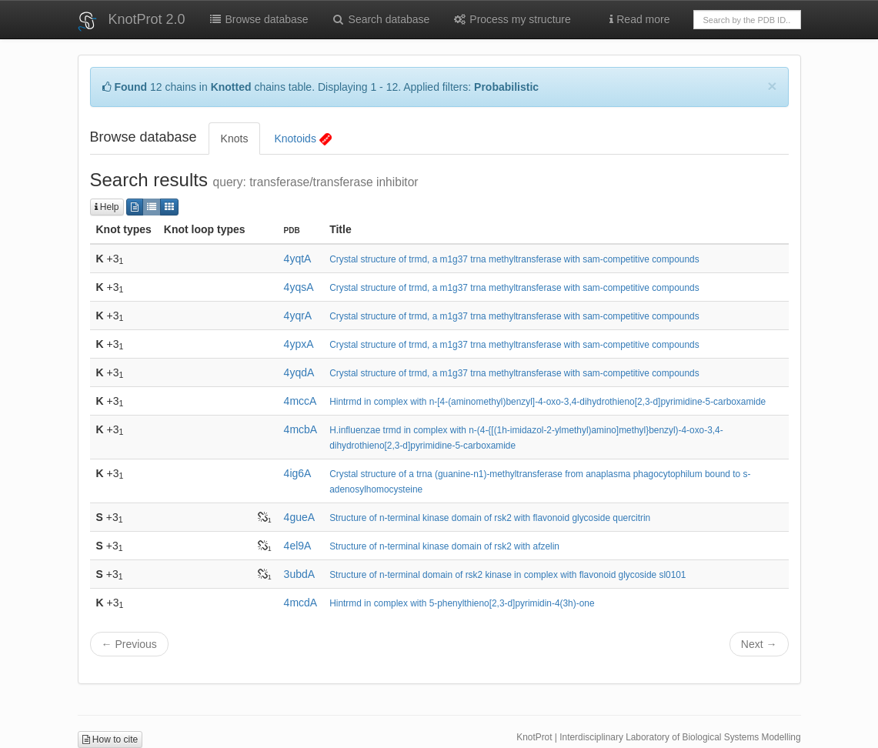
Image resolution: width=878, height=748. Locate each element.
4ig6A (298, 473)
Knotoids (302, 138)
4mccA (300, 401)
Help (107, 207)
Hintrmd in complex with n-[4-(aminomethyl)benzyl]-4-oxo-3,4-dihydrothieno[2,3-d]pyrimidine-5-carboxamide (547, 401)
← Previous (129, 644)
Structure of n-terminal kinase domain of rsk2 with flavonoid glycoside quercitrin (489, 518)
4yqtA (298, 258)
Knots (235, 138)
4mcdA (301, 602)
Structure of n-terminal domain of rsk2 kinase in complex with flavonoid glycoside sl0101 (507, 574)
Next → (759, 644)
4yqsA (299, 287)
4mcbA (301, 429)
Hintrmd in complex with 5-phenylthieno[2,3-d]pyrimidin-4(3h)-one (461, 603)
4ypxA (299, 344)
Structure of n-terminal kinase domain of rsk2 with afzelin (444, 546)
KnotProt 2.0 (146, 19)
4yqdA (299, 372)
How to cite (110, 739)
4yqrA (298, 315)
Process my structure (511, 19)
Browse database (259, 19)
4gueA (299, 517)
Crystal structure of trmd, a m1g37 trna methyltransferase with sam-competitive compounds (514, 259)
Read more (639, 19)
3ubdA (299, 574)
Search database (381, 19)
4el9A (298, 545)
